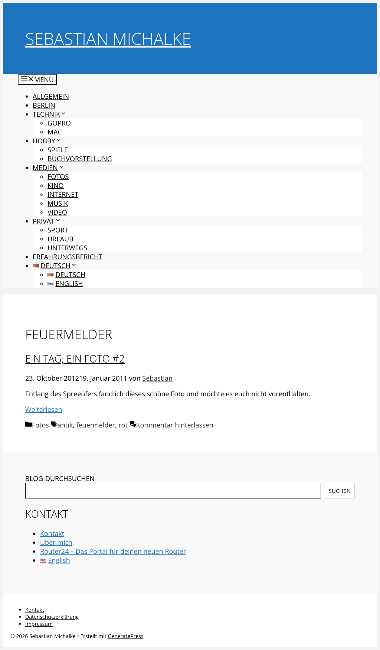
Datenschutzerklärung (52, 616)
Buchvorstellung (80, 158)
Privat (47, 221)
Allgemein (51, 96)
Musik (58, 203)
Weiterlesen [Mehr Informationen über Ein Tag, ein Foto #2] (43, 409)
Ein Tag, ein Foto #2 (75, 358)
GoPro (59, 122)
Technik (50, 114)
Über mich (56, 542)
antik (65, 424)
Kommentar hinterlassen (174, 424)
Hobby (47, 140)
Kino (56, 185)
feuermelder (95, 424)
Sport (58, 229)
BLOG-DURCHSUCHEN (60, 478)
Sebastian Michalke (108, 38)
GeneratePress (125, 636)
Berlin (44, 105)
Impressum (39, 623)
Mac (55, 131)
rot (123, 424)
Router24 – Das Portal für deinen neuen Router (113, 551)
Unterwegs (67, 247)
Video (57, 212)
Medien (49, 167)
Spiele (58, 149)
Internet (63, 194)
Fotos (58, 176)
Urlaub (60, 238)
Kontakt (52, 533)
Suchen (340, 490)
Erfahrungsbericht (67, 256)
